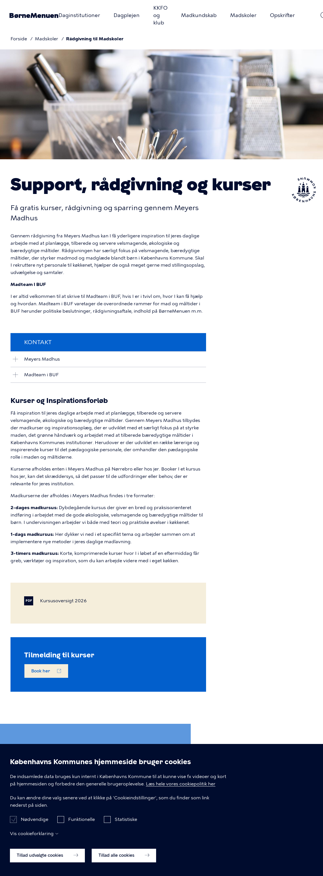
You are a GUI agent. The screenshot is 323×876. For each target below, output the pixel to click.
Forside (19, 38)
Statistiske (126, 828)
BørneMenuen (33, 15)
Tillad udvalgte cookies (47, 863)
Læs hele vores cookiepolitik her (180, 792)
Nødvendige (34, 828)
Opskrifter (282, 15)
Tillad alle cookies (123, 863)
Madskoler (243, 15)
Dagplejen (127, 15)
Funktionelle (81, 828)
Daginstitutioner (79, 15)
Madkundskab (199, 15)
